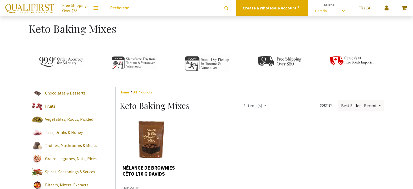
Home (124, 92)
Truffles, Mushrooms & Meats (71, 145)
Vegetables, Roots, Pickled (69, 119)
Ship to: (330, 5)
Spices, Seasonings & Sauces (70, 171)
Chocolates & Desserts (65, 93)
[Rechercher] (226, 8)
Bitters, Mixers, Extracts (66, 184)
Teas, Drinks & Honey (64, 132)
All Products (142, 92)
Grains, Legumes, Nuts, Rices (71, 158)
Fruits (50, 106)
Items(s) (253, 105)
